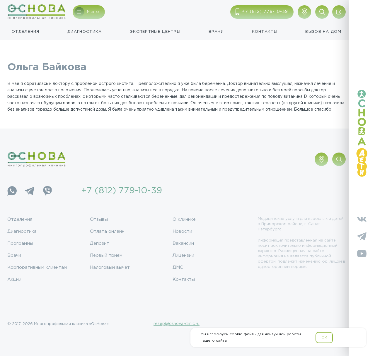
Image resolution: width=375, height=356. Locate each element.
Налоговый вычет (110, 267)
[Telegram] (29, 191)
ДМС (178, 267)
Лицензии (183, 255)
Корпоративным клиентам (37, 267)
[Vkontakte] (362, 219)
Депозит (99, 243)
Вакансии (183, 243)
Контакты (264, 31)
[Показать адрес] (304, 12)
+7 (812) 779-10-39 (121, 191)
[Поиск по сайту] (322, 12)
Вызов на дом (323, 31)
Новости (182, 231)
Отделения (26, 31)
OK (324, 337)
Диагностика (84, 31)
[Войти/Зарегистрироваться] (339, 12)
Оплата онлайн (107, 231)
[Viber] (47, 191)
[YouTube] (362, 253)
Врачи (216, 31)
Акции (14, 279)
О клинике (184, 219)
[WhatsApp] (12, 191)
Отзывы (99, 219)
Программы (20, 243)
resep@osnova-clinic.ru (177, 324)
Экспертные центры (155, 31)
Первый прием (106, 255)
